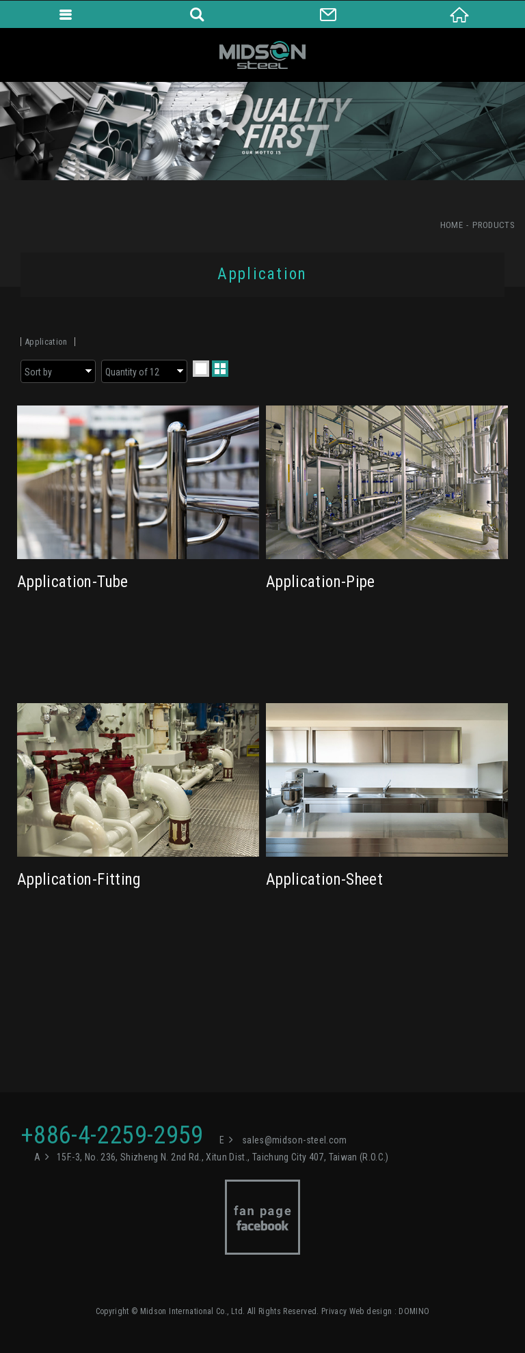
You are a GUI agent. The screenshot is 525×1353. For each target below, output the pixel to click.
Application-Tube (138, 525)
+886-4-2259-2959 (112, 1135)
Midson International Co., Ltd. (262, 54)
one (201, 368)
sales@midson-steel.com (294, 1140)
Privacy (334, 1311)
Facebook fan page (262, 1217)
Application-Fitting (138, 823)
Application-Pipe (386, 525)
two (220, 368)
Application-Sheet (386, 823)
